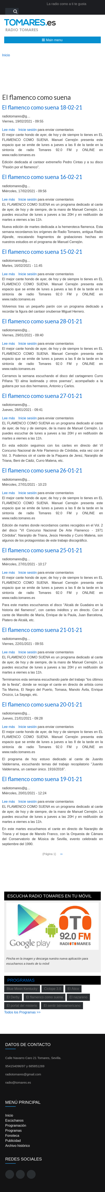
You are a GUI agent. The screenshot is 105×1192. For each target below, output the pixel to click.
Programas (21, 980)
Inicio (6, 55)
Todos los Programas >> (22, 1012)
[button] (52, 40)
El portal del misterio (22, 1005)
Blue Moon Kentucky (22, 989)
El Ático (73, 989)
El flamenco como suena (44, 997)
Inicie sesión (27, 130)
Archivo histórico (17, 1145)
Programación (15, 1125)
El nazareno (78, 997)
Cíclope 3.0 (52, 989)
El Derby (13, 997)
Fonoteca (12, 1135)
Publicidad (13, 1140)
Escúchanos (14, 1120)
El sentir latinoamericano (62, 1005)
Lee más (8, 130)
